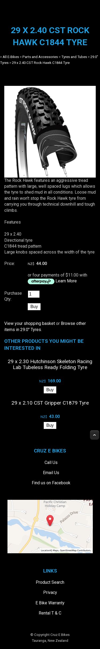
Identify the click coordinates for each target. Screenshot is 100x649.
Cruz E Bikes (60, 635)
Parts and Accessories (40, 57)
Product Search (50, 582)
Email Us (51, 472)
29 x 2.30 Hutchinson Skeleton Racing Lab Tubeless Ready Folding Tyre (50, 364)
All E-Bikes (11, 57)
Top (94, 435)
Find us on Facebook (51, 482)
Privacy (50, 592)
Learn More (66, 280)
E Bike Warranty (50, 602)
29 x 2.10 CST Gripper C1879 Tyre (50, 403)
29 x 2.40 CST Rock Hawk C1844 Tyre (41, 63)
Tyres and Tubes (74, 57)
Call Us (51, 462)
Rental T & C (50, 613)
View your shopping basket (29, 323)
